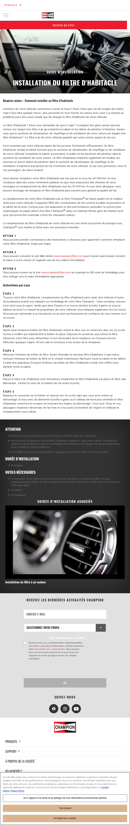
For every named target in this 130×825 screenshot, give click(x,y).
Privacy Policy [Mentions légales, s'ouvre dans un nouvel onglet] (17, 791)
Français (10, 5)
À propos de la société (20, 761)
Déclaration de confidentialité (50, 649)
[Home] (48, 15)
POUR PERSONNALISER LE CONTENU (67, 637)
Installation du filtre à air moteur (25, 582)
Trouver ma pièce (65, 25)
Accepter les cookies (65, 818)
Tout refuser (65, 808)
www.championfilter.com (68, 256)
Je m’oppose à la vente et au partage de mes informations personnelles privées (65, 798)
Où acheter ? (13, 771)
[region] (65, 798)
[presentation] (53, 669)
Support (13, 751)
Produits (13, 741)
